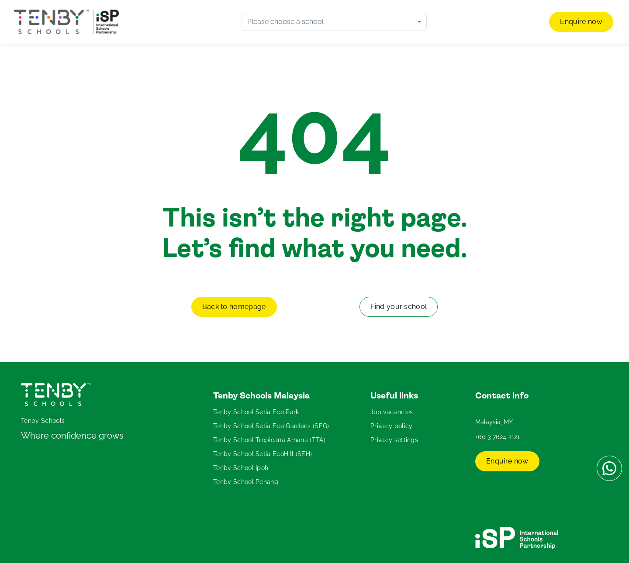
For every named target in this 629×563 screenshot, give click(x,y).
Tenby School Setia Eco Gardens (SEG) (271, 425)
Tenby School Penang (245, 481)
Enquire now (581, 21)
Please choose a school (285, 21)
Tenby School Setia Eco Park (256, 412)
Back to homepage (234, 306)
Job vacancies (391, 412)
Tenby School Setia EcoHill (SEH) (262, 453)
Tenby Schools (43, 420)
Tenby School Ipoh (240, 467)
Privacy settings (394, 439)
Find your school (398, 306)
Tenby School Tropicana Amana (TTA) (269, 439)
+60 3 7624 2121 (497, 436)
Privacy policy (391, 425)
